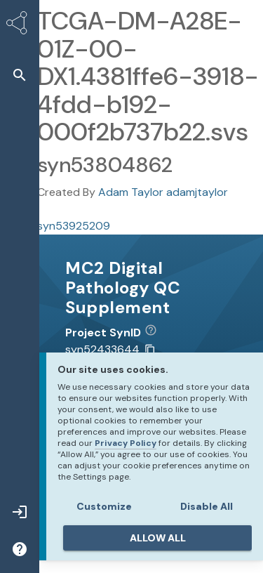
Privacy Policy (125, 443)
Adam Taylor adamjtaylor (163, 192)
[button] (19, 74)
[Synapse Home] (19, 25)
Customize (104, 506)
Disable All (206, 506)
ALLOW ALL (158, 538)
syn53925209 (73, 225)
